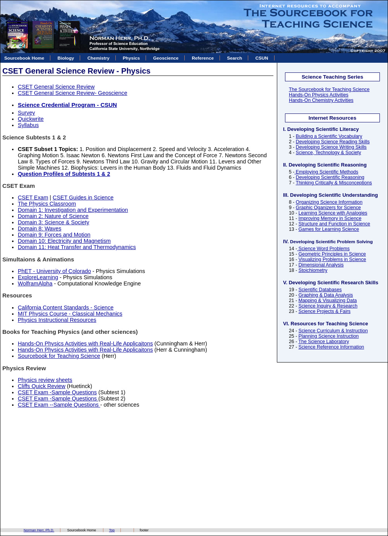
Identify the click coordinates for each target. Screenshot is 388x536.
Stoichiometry (313, 270)
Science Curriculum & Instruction (333, 330)
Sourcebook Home (24, 57)
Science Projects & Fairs (324, 311)
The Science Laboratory (323, 341)
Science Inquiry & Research (328, 306)
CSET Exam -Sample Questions (57, 392)
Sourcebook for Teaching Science (59, 356)
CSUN (261, 57)
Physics (131, 57)
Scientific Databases (320, 289)
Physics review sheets (45, 380)
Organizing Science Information (329, 202)
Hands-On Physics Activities (319, 95)
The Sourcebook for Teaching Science (329, 89)
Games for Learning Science (329, 229)
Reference (203, 57)
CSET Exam (33, 197)
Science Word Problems (323, 248)
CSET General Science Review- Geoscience (72, 93)
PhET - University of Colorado (54, 271)
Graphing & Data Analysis (326, 295)
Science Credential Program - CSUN (67, 104)
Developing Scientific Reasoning (330, 177)
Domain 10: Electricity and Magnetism (64, 241)
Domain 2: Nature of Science (53, 216)
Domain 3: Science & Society (53, 222)
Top (112, 530)
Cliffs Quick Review (41, 386)
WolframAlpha (35, 283)
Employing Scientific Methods (326, 172)
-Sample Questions (73, 398)
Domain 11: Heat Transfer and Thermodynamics (77, 247)
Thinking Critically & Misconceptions (334, 183)
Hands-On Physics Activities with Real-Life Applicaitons (85, 343)
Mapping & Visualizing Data (328, 300)
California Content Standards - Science (65, 307)
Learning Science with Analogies (333, 213)
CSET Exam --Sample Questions (59, 405)
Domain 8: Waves (39, 228)
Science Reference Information (331, 347)
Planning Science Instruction (329, 336)
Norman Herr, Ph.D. (39, 530)
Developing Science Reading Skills (333, 141)
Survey (26, 113)
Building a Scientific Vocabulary (329, 136)
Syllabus (28, 125)
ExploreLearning (38, 277)
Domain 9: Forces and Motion (54, 235)
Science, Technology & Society (328, 152)
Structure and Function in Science (334, 224)
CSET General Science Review (56, 87)
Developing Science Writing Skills (331, 147)
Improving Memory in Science (330, 218)
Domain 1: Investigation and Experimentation (73, 210)
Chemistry (99, 57)
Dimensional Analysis (321, 265)
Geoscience (166, 57)
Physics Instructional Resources (57, 320)
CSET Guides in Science (83, 197)
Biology (66, 57)
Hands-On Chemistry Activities (321, 100)
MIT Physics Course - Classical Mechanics (70, 314)
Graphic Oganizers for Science (328, 207)
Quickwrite (31, 119)
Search (234, 57)
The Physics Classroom (47, 204)
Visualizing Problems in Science (332, 259)
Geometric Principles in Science (332, 254)
